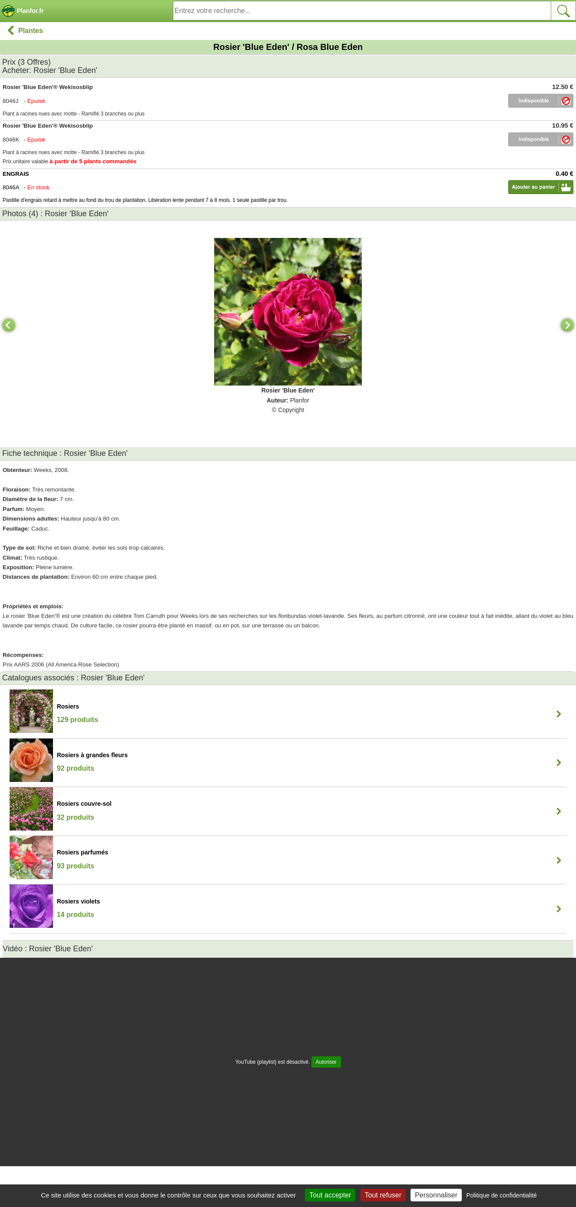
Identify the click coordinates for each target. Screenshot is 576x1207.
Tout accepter (330, 1195)
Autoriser (326, 1062)
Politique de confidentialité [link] (501, 1195)
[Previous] (8, 325)
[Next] (567, 325)
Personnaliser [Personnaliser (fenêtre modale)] (436, 1195)
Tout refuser (383, 1195)
